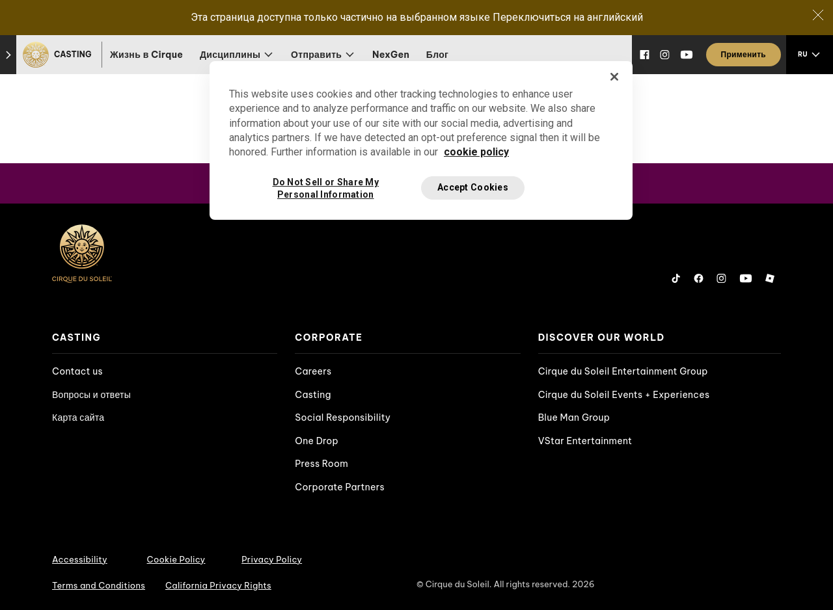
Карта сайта (78, 417)
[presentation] (164, 338)
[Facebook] (645, 54)
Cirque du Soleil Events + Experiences (624, 395)
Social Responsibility (342, 417)
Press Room (321, 464)
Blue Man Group (574, 417)
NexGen (390, 54)
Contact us (77, 371)
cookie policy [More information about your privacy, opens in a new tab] (476, 152)
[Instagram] (665, 54)
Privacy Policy (271, 559)
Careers (313, 371)
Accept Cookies (472, 187)
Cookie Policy (176, 559)
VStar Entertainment (585, 441)
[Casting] (59, 54)
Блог (437, 54)
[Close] (818, 15)
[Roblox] (770, 278)
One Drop (316, 441)
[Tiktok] (676, 278)
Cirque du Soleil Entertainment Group (623, 371)
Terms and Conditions (98, 585)
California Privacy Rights (218, 585)
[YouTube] (686, 54)
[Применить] (743, 54)
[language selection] (809, 54)
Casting (313, 395)
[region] (421, 140)
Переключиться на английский (568, 17)
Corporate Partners (340, 487)
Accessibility (79, 559)
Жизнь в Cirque (146, 54)
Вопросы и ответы (91, 395)
